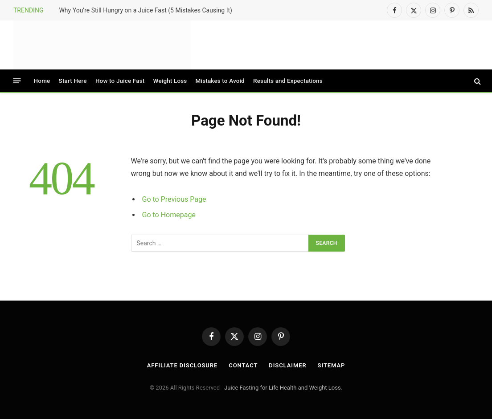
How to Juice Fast (120, 80)
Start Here (73, 80)
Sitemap (331, 365)
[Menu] (17, 80)
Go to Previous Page (174, 199)
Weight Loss (170, 80)
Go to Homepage (169, 215)
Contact (243, 365)
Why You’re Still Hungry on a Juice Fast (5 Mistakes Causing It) (145, 10)
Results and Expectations (288, 80)
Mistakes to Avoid (220, 80)
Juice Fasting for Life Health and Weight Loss (282, 387)
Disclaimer (287, 365)
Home (42, 80)
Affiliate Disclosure (182, 365)
